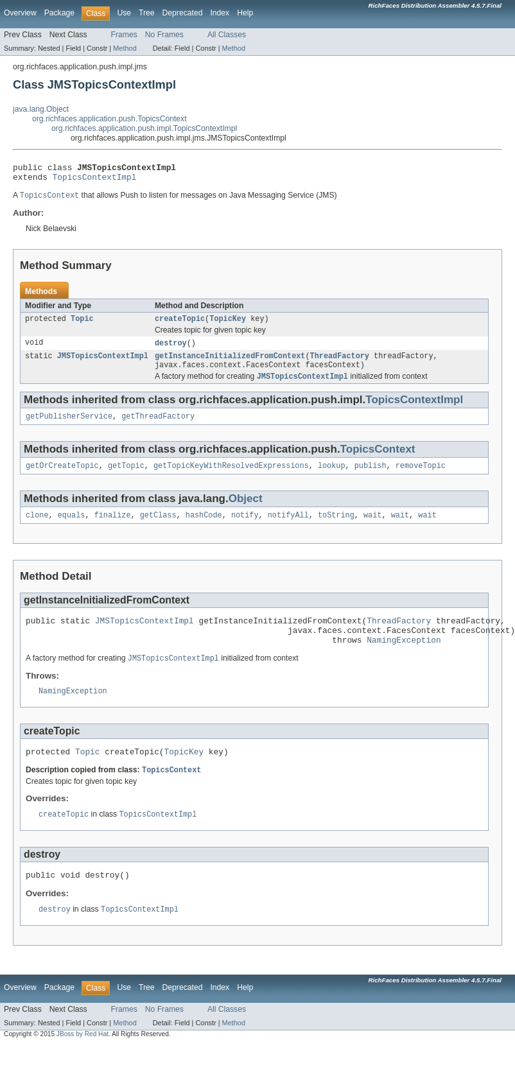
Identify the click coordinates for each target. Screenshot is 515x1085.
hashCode (204, 528)
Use (124, 12)
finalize (112, 528)
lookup (331, 478)
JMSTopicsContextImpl (102, 363)
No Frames (164, 34)
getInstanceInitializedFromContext (230, 363)
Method (124, 48)
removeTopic (421, 478)
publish (370, 478)
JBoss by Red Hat (83, 1060)
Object (246, 511)
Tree (147, 12)
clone (37, 528)
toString (336, 528)
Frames (124, 34)
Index (219, 12)
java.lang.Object (41, 109)
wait (372, 528)
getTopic (126, 478)
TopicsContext (377, 460)
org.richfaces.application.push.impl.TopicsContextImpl (144, 128)
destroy (171, 349)
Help (245, 12)
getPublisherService (69, 427)
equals (71, 528)
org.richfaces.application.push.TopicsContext (109, 118)
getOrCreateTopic (62, 478)
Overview (20, 12)
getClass (158, 528)
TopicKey (227, 324)
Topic (82, 324)
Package (59, 12)
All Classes (226, 34)
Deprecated (182, 12)
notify (245, 528)
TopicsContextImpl (95, 180)
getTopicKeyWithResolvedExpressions (231, 478)
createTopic (180, 324)
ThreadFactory (339, 363)
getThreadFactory (158, 427)
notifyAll (288, 528)
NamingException (404, 658)
